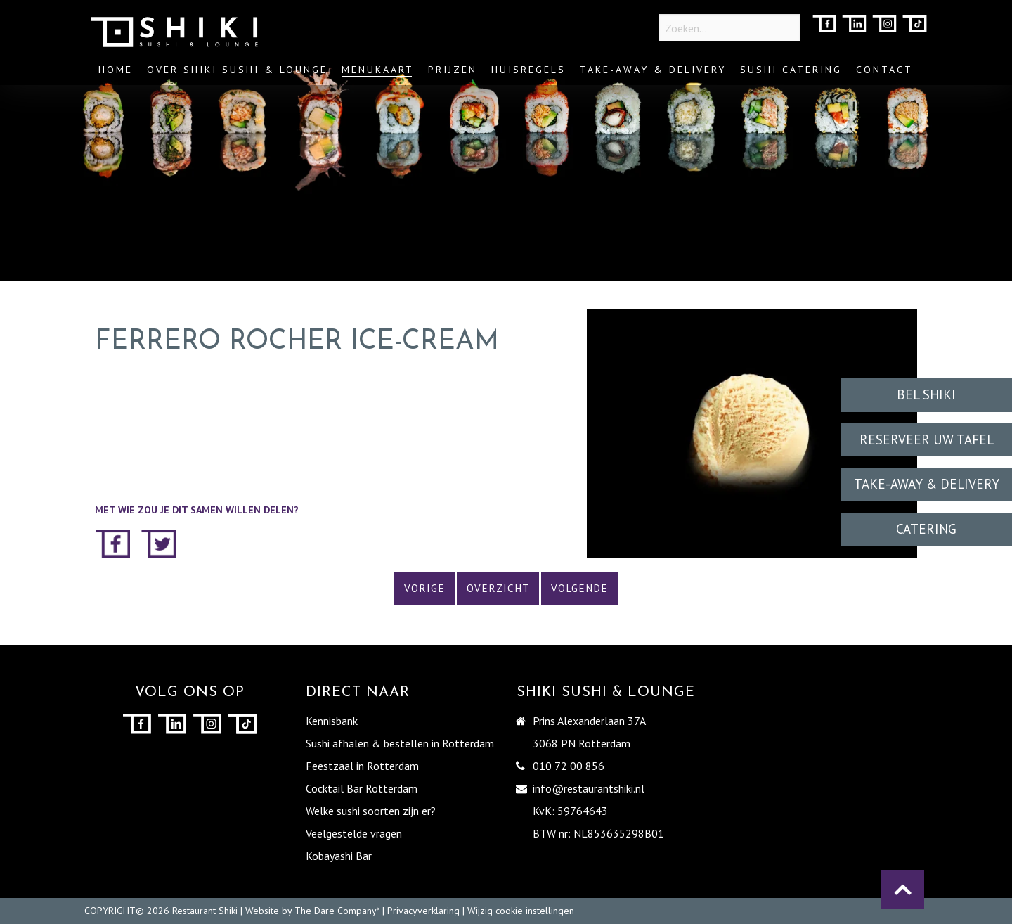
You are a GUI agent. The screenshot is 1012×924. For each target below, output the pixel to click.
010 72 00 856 (568, 766)
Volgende (579, 588)
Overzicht (498, 588)
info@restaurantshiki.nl (588, 788)
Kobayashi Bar (339, 856)
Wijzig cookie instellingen (520, 911)
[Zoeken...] (729, 27)
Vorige (424, 588)
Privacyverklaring (423, 910)
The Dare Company (335, 910)
